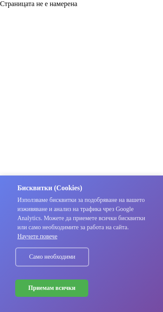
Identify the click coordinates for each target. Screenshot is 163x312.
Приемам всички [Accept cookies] (51, 288)
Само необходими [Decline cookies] (52, 257)
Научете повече (37, 236)
